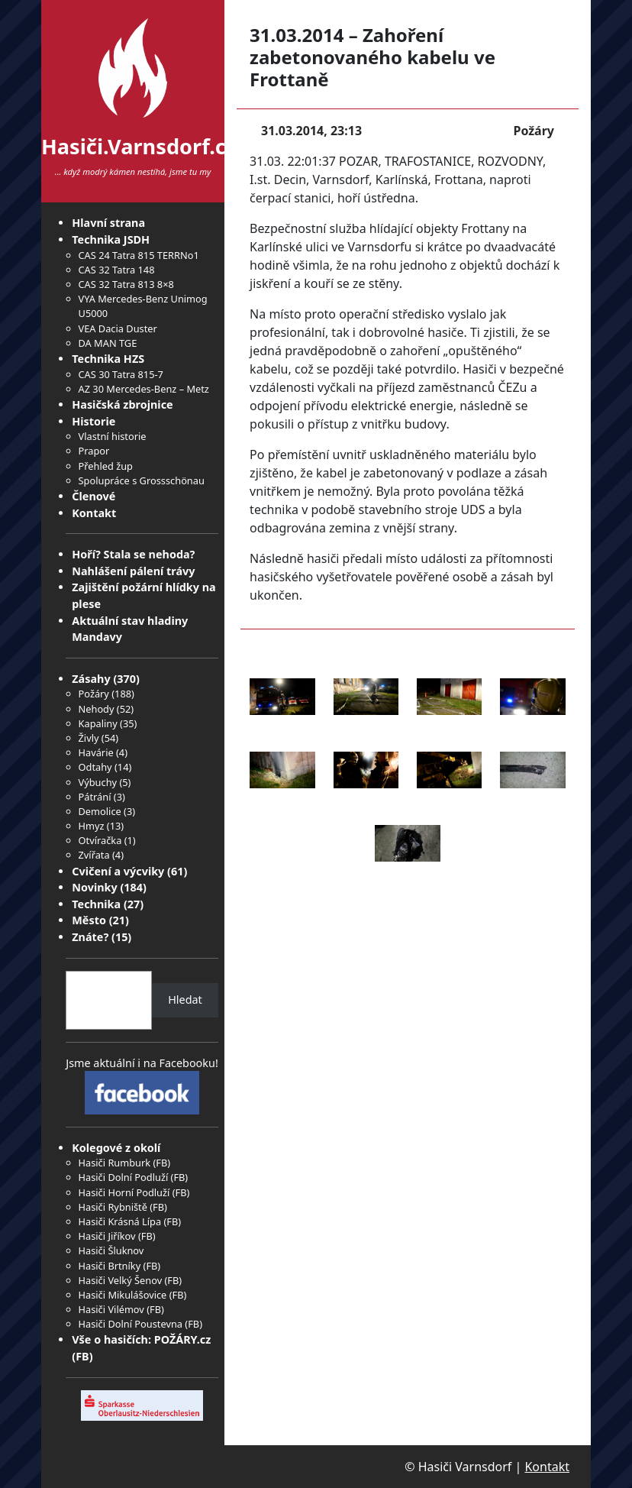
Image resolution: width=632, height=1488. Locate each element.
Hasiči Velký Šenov (121, 1280)
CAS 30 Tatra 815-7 (121, 374)
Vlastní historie (113, 436)
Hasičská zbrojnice (122, 404)
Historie (93, 421)
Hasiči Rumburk (115, 1162)
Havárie (96, 752)
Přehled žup (106, 466)
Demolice (100, 811)
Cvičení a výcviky (118, 871)
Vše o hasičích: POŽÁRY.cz (141, 1339)
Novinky (94, 887)
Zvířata (94, 855)
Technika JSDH (111, 239)
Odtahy (95, 767)
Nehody (96, 709)
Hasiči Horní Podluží (124, 1192)
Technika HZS (108, 358)
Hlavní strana (108, 222)
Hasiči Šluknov (111, 1250)
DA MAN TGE (108, 343)
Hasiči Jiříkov (107, 1236)
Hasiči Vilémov (111, 1309)
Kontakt (94, 513)
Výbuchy (98, 782)
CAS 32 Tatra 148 (117, 270)
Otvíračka (100, 840)
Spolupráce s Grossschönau (142, 480)
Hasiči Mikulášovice (123, 1295)
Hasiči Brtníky (110, 1266)
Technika (96, 904)
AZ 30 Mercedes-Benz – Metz (144, 389)
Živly (89, 738)
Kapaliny (98, 723)
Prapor (94, 451)
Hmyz (92, 826)
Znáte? (90, 937)
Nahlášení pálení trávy (133, 571)
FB (161, 1162)
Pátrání (95, 797)
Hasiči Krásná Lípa (120, 1221)
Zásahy (91, 678)
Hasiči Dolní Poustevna (130, 1324)
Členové (93, 496)
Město (89, 920)
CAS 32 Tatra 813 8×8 (126, 284)
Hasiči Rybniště (113, 1207)
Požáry (94, 693)
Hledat (185, 999)
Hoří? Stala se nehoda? (133, 554)
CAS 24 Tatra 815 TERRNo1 (139, 255)
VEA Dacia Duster (118, 328)
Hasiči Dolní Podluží (124, 1177)
